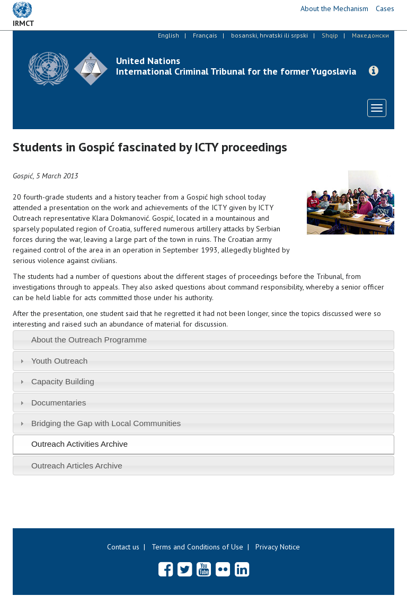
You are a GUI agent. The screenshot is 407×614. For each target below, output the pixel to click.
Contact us (123, 547)
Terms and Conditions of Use (197, 547)
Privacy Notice (277, 547)
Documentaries (58, 402)
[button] (373, 70)
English (168, 35)
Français (205, 35)
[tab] (203, 340)
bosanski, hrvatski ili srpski (269, 35)
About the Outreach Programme (89, 339)
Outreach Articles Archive (76, 465)
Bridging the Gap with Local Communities (106, 423)
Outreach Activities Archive (79, 443)
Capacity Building (62, 381)
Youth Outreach (59, 360)
